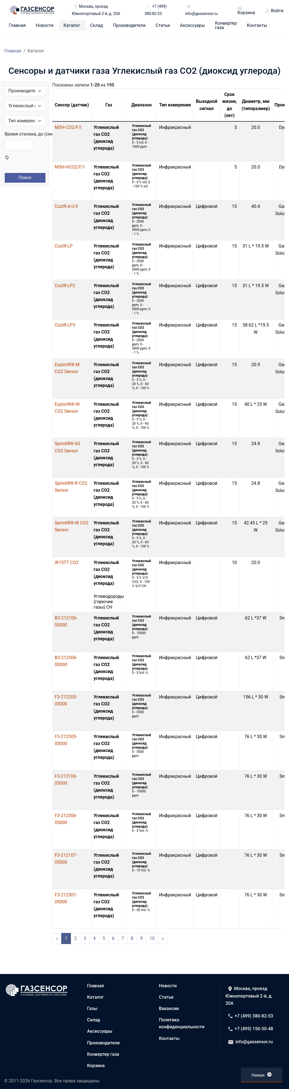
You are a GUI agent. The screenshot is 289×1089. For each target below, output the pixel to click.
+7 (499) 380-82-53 (250, 1016)
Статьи (162, 25)
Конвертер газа (226, 25)
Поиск (25, 177)
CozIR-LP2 (65, 285)
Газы (92, 1008)
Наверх (262, 1074)
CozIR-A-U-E (66, 206)
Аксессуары (192, 25)
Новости (44, 25)
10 (152, 938)
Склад (96, 25)
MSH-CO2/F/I (68, 127)
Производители (129, 25)
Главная (17, 25)
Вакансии (169, 1008)
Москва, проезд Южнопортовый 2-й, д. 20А (249, 996)
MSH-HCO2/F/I (70, 167)
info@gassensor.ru (250, 1041)
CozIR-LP (64, 246)
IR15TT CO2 (66, 562)
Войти (277, 11)
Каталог (71, 25)
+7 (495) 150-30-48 (250, 1028)
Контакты (257, 25)
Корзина (246, 10)
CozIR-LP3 (65, 325)
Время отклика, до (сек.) (30, 134)
